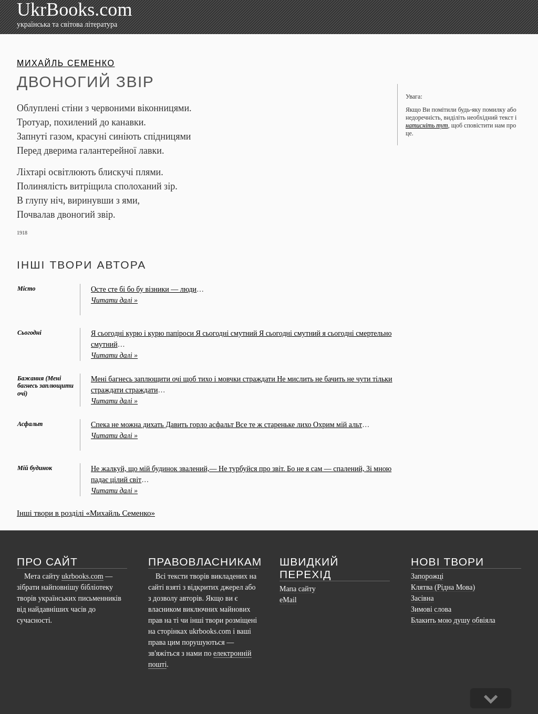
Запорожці (427, 576)
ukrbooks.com (82, 576)
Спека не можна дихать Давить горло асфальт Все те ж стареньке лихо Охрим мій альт (226, 425)
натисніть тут (427, 125)
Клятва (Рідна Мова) (443, 587)
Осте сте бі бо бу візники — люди (143, 289)
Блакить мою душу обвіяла (453, 620)
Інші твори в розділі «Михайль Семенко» (86, 513)
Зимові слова (431, 609)
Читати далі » (114, 300)
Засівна (422, 598)
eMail (288, 600)
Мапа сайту (298, 589)
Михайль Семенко (66, 63)
